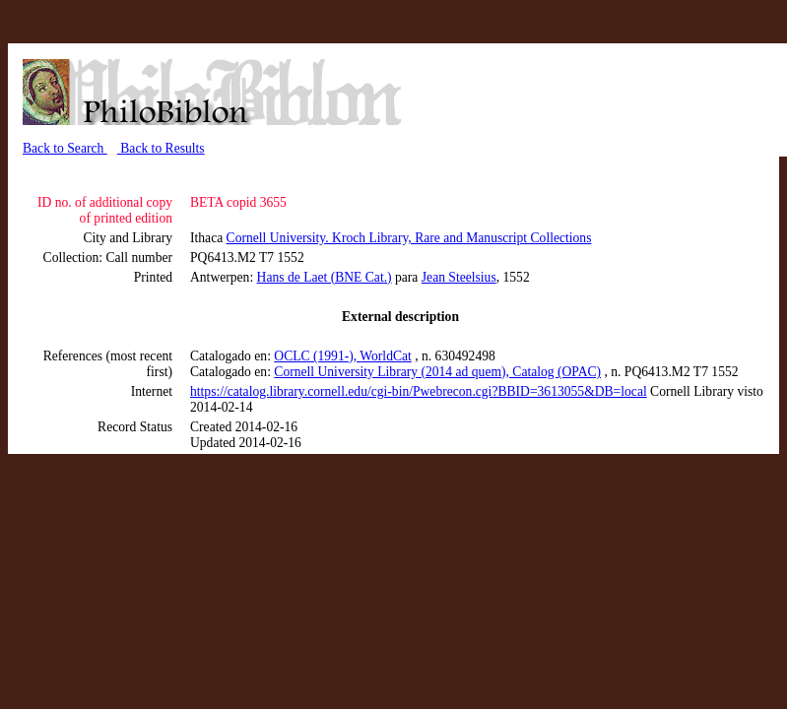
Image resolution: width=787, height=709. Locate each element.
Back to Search (65, 148)
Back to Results (161, 148)
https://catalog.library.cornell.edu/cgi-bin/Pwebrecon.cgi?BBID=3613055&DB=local (418, 391)
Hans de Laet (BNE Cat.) (324, 277)
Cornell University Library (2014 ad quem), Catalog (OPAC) (437, 371)
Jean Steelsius (459, 277)
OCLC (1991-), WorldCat (343, 356)
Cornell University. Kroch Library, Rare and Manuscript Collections (409, 237)
